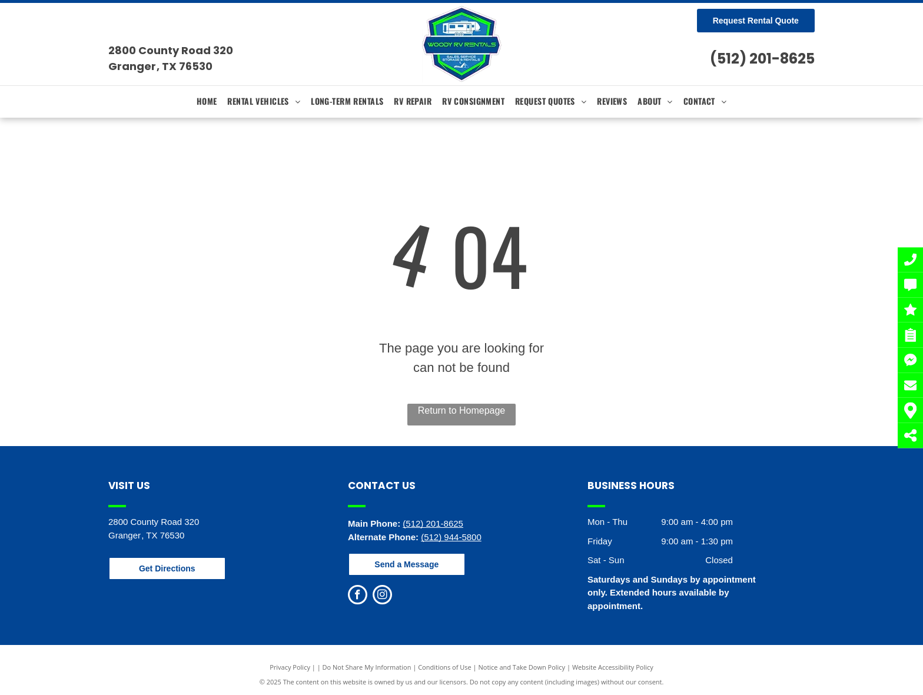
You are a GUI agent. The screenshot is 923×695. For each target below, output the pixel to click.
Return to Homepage (462, 410)
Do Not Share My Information (367, 667)
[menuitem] (207, 101)
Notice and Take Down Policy (522, 667)
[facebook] (357, 596)
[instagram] (382, 596)
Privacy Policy (290, 667)
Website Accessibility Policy (612, 667)
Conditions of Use (445, 667)
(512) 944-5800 (451, 537)
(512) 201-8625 (762, 58)
